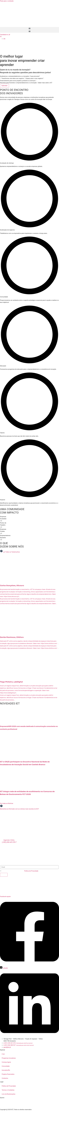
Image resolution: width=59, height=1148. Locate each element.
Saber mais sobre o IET (45, 83)
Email (1, 864)
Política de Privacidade (31, 871)
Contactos (5, 1078)
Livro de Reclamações (8, 1094)
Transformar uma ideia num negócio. (12, 78)
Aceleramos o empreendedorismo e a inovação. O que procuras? (20, 76)
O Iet (3, 1054)
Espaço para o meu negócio (34, 78)
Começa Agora (6, 1062)
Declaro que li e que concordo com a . (20, 871)
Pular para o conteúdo (7, 1)
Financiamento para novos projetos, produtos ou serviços (17, 80)
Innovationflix (6, 1070)
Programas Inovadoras (9, 1058)
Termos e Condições (8, 1090)
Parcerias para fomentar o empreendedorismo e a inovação (18, 83)
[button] (29, 28)
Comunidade (6, 1066)
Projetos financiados (8, 1074)
